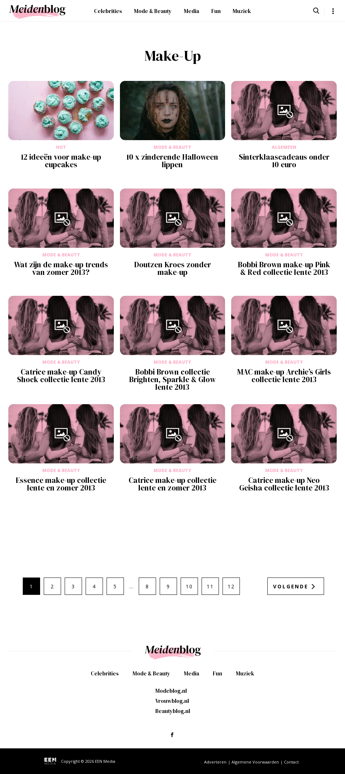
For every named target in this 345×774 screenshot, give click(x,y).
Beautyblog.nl (172, 711)
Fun (216, 11)
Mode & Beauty (153, 11)
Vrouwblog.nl (172, 701)
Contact (291, 762)
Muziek (242, 11)
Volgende (290, 586)
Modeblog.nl (171, 691)
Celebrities (108, 11)
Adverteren (215, 762)
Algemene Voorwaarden (255, 762)
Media (191, 11)
